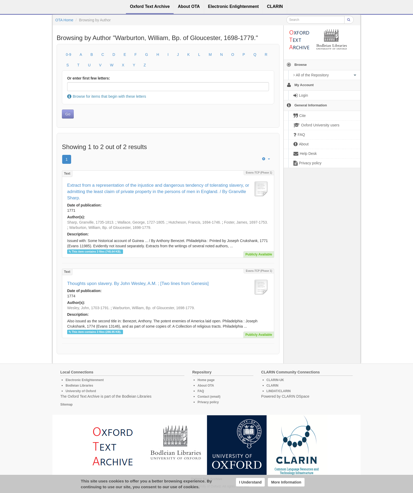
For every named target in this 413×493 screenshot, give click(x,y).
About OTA (206, 385)
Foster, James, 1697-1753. (246, 222)
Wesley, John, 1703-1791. (88, 308)
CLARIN (272, 385)
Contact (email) (209, 396)
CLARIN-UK (275, 380)
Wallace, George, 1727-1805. (141, 222)
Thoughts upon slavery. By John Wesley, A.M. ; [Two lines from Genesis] (138, 283)
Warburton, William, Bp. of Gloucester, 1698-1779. (110, 227)
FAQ (201, 391)
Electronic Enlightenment (85, 380)
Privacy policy (208, 402)
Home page (206, 380)
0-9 (68, 54)
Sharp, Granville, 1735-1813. (90, 222)
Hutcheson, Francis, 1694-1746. (195, 222)
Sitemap (66, 404)
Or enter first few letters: (88, 78)
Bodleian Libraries (79, 385)
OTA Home (64, 20)
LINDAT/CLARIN (279, 391)
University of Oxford (81, 391)
